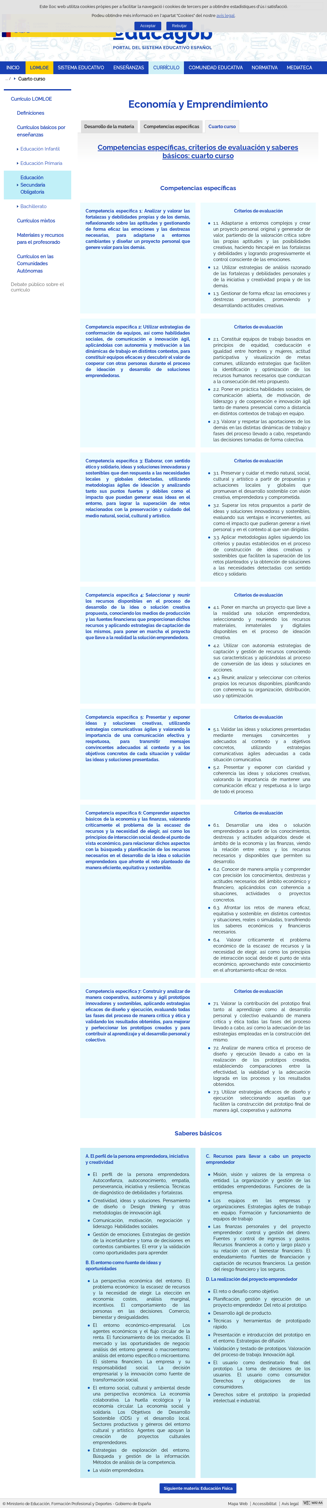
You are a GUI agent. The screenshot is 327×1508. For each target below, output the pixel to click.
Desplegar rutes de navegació (8, 78)
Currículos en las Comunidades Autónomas (35, 264)
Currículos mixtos (36, 221)
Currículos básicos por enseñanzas (41, 131)
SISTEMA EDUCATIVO (81, 67)
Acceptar (148, 26)
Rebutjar (179, 26)
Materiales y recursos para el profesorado (40, 238)
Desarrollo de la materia (109, 126)
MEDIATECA (299, 67)
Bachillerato (33, 206)
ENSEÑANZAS (128, 67)
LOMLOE (39, 67)
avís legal (226, 15)
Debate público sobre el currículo (37, 287)
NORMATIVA (265, 67)
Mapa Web (237, 1504)
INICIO (12, 67)
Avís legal (290, 1504)
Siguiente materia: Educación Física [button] (198, 1488)
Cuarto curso (222, 126)
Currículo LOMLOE (31, 99)
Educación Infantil (40, 149)
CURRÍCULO (166, 67)
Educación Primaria (41, 163)
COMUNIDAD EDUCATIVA (216, 67)
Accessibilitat (265, 1504)
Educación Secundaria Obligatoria (32, 185)
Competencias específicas (171, 126)
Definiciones (30, 113)
